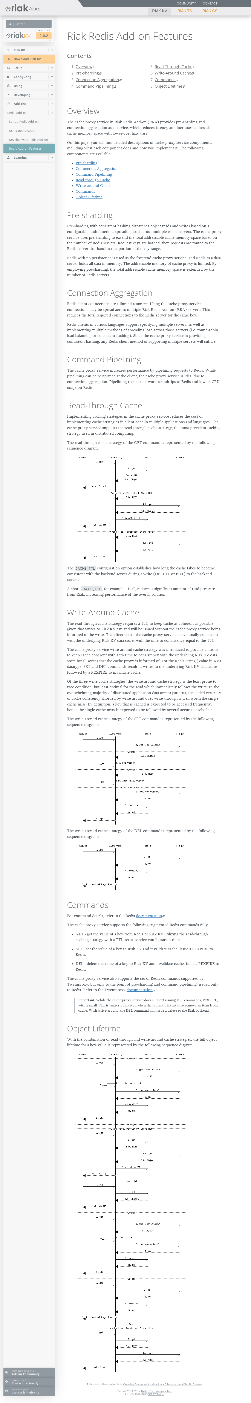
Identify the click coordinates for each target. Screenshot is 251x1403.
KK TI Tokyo (156, 1394)
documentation (149, 916)
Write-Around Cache (173, 73)
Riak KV (159, 11)
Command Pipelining (95, 86)
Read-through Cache (93, 180)
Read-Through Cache (173, 66)
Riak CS (209, 11)
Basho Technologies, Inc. (156, 1391)
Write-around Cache (93, 185)
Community (186, 3)
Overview (84, 66)
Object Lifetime (168, 86)
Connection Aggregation (97, 79)
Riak (18, 35)
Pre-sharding (87, 73)
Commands (165, 79)
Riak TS (184, 11)
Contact (210, 3)
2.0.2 (44, 35)
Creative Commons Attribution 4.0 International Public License (162, 1384)
